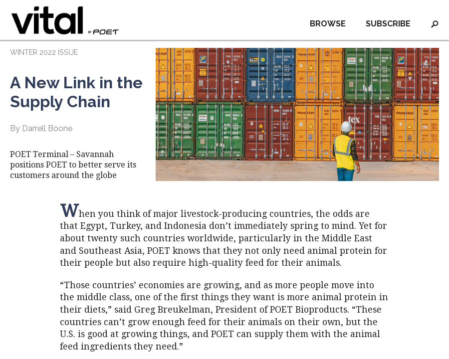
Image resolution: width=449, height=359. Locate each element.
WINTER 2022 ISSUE (44, 52)
